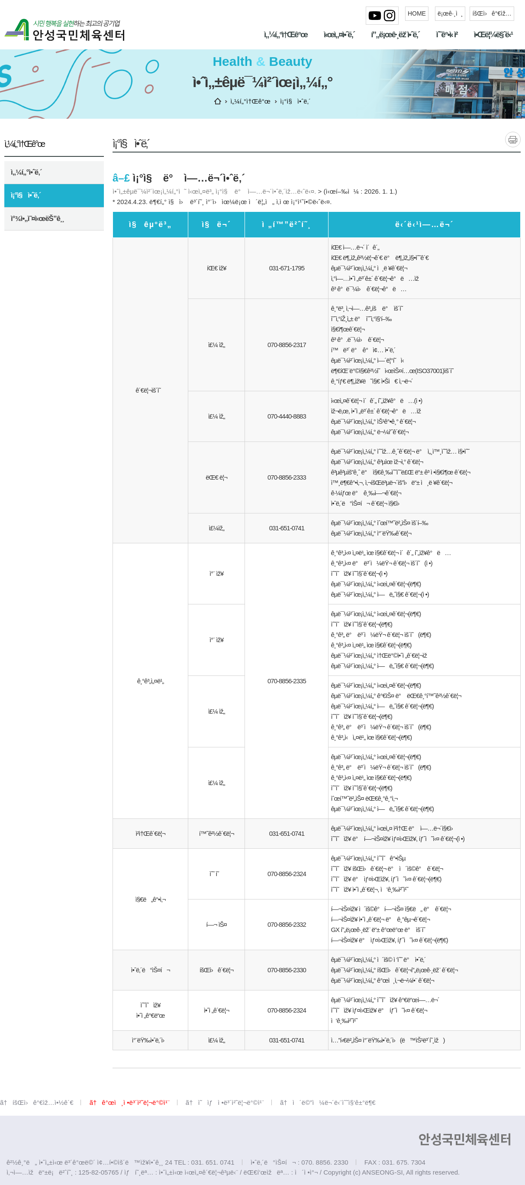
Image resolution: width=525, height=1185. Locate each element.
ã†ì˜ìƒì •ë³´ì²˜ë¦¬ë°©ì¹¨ (225, 1102)
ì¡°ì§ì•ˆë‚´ (26, 195)
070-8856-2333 (286, 477)
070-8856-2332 (286, 924)
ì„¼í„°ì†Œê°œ (285, 34)
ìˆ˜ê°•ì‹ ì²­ (446, 34)
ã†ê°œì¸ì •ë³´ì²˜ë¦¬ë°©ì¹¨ (130, 1102)
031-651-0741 (286, 528)
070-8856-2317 (286, 344)
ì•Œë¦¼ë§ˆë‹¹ (493, 34)
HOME (417, 13)
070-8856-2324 (286, 873)
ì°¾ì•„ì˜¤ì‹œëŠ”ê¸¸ (37, 218)
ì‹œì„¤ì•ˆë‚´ (339, 34)
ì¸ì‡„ (512, 139)
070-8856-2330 (286, 970)
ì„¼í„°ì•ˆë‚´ (26, 172)
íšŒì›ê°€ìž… (492, 13)
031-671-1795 (286, 268)
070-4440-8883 (286, 416)
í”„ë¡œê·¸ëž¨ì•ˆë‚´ (395, 34)
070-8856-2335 (286, 681)
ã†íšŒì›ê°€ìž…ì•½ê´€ (36, 1102)
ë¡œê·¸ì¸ (450, 13)
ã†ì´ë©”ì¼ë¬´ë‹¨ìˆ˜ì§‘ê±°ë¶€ (328, 1102)
